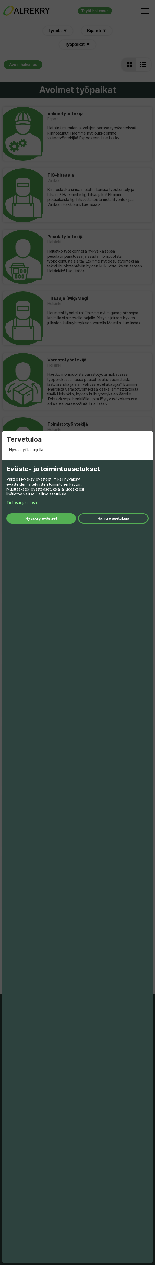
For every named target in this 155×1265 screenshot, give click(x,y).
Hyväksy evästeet (41, 518)
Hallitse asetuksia (113, 518)
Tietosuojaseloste (22, 502)
